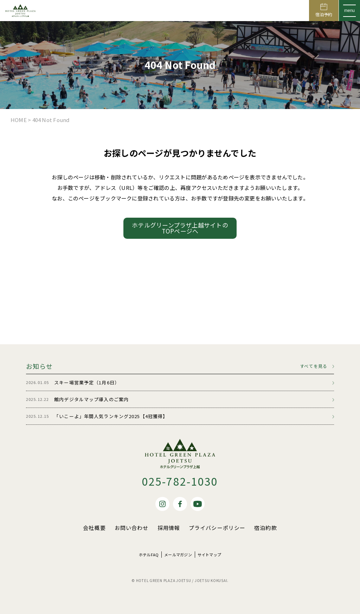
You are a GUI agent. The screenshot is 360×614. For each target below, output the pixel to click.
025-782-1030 (180, 481)
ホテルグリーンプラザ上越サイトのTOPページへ (180, 227)
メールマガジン (178, 554)
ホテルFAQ (149, 554)
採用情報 (169, 527)
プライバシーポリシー (217, 527)
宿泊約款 (265, 527)
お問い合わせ (132, 527)
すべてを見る (313, 366)
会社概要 (94, 527)
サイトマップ (209, 554)
